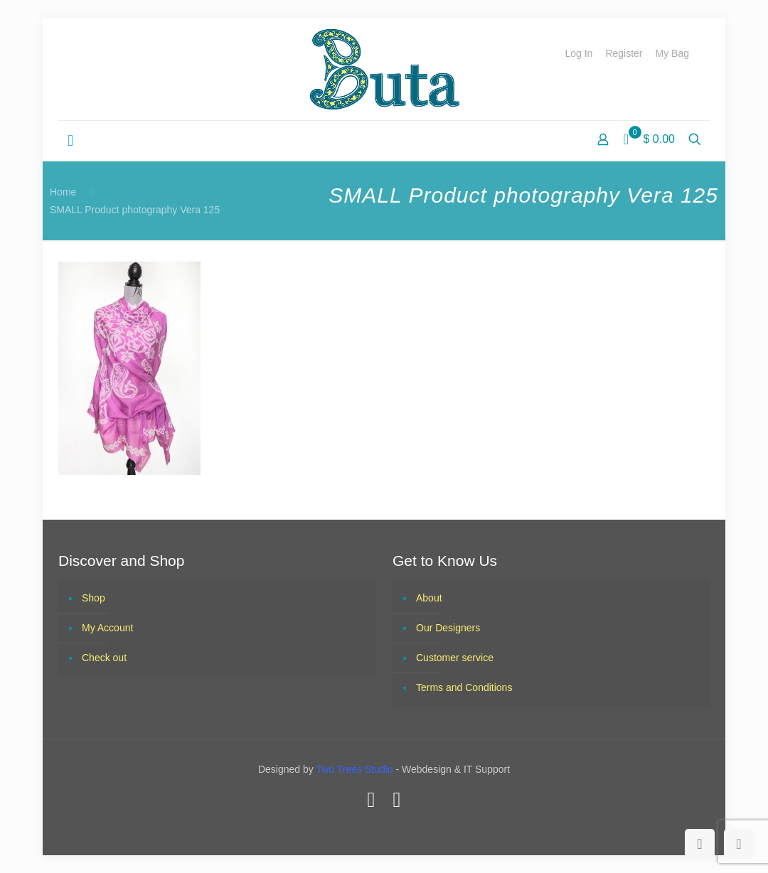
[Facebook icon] (371, 799)
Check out (104, 657)
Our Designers (448, 627)
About (429, 598)
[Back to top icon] (700, 844)
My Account (107, 627)
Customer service (455, 657)
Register (623, 53)
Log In (578, 53)
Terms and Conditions (464, 687)
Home (63, 192)
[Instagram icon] (396, 799)
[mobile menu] (70, 141)
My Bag (672, 53)
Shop (93, 598)
